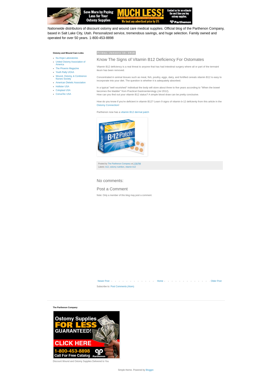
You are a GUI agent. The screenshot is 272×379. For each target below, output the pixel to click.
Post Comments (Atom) (122, 286)
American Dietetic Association (71, 82)
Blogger (149, 370)
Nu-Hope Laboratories (67, 58)
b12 (107, 167)
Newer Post (103, 281)
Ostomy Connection (108, 105)
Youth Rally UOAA (65, 72)
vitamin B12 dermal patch (135, 112)
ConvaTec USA (63, 94)
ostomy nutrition (117, 167)
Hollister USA (62, 86)
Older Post (216, 281)
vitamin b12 (130, 167)
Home (160, 281)
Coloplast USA (63, 90)
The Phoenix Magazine (67, 68)
